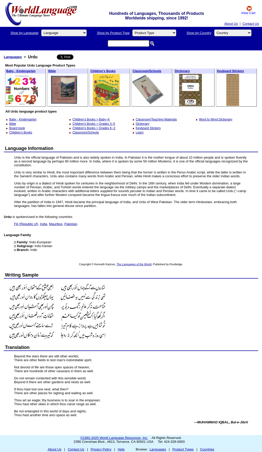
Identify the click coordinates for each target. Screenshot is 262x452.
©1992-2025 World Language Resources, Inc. (114, 438)
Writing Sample (22, 275)
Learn (140, 132)
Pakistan (70, 224)
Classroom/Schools (147, 71)
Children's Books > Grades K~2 (93, 128)
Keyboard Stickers (230, 71)
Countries (207, 449)
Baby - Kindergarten (21, 71)
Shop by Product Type (113, 33)
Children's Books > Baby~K (91, 119)
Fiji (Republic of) (26, 224)
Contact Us (250, 24)
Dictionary (182, 71)
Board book (17, 128)
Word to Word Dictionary (215, 119)
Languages (13, 57)
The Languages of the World (133, 264)
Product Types (183, 449)
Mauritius (56, 224)
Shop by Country (199, 33)
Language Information (29, 148)
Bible (52, 71)
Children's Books (103, 71)
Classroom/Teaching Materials (156, 119)
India (43, 224)
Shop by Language (24, 33)
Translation (17, 347)
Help (121, 449)
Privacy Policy (101, 449)
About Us (231, 24)
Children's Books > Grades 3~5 (93, 124)
